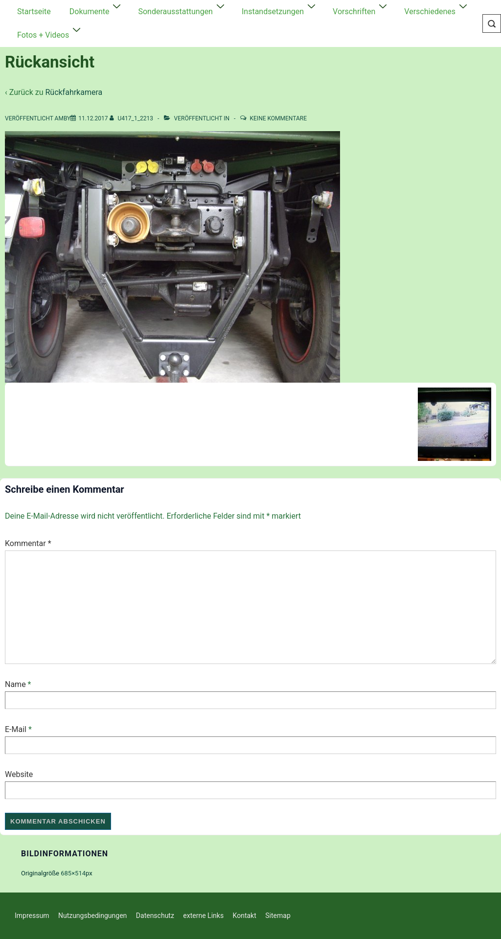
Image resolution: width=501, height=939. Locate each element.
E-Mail (15, 729)
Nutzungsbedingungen (92, 915)
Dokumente (96, 10)
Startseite (34, 11)
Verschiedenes (437, 10)
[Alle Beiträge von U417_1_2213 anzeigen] (132, 118)
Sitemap (277, 915)
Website (19, 774)
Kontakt (244, 915)
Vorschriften (361, 10)
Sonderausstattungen (182, 10)
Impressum (32, 915)
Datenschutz (155, 915)
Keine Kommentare (278, 118)
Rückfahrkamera (73, 92)
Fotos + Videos (50, 34)
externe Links (203, 915)
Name (15, 684)
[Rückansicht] (93, 118)
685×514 (73, 873)
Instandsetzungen (280, 10)
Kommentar (28, 543)
